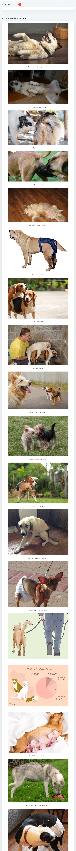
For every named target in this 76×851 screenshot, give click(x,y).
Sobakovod (9, 4)
